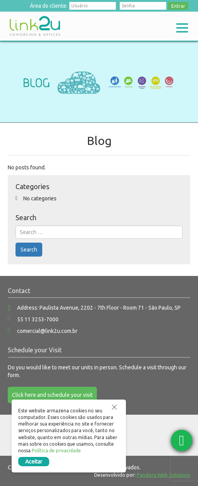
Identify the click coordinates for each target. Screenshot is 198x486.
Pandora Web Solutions (163, 474)
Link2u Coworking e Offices (35, 26)
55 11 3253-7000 (38, 319)
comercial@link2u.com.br (47, 331)
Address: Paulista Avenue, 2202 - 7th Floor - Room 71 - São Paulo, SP (99, 308)
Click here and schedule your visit (52, 395)
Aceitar (33, 461)
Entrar (178, 6)
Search (29, 249)
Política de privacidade (56, 450)
